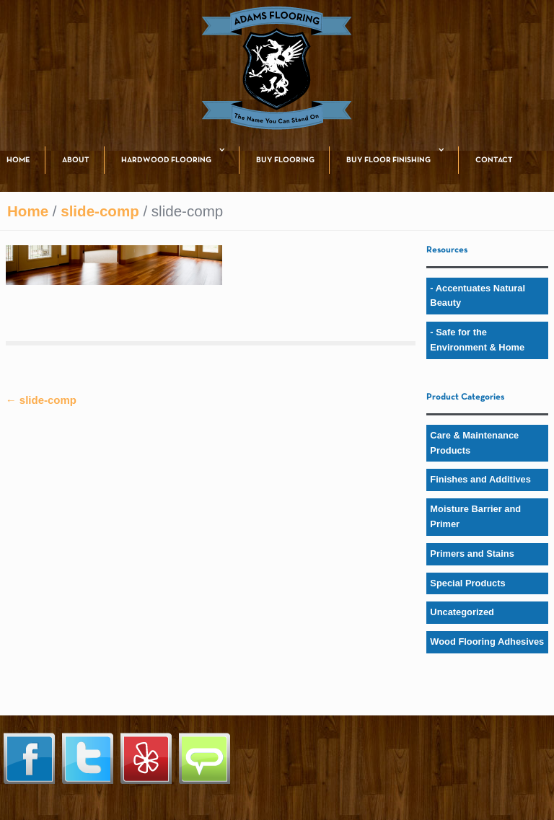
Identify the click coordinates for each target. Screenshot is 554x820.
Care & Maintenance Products (474, 443)
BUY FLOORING (285, 160)
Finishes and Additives (480, 479)
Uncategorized (462, 612)
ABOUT (75, 160)
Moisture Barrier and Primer (475, 516)
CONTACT (494, 160)
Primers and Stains (472, 553)
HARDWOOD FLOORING (166, 160)
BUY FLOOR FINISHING (388, 160)
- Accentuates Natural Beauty (477, 296)
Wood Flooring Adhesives (487, 641)
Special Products (467, 583)
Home (27, 211)
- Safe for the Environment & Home (477, 340)
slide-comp (99, 211)
